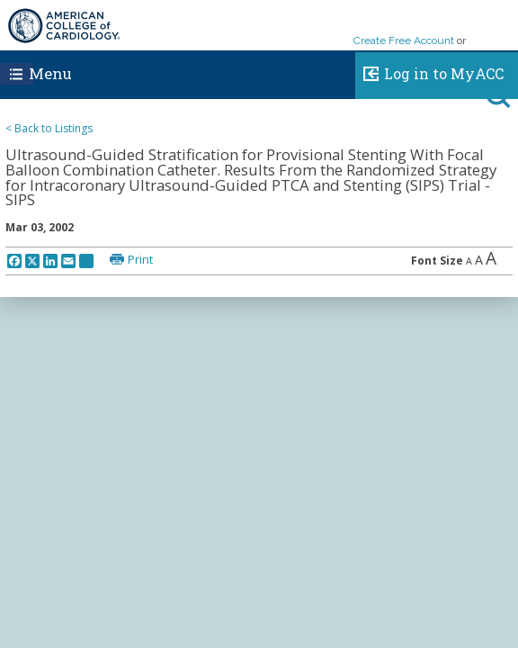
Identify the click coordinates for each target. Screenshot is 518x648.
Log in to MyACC (429, 71)
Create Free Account (403, 40)
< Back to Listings (49, 128)
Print (140, 259)
